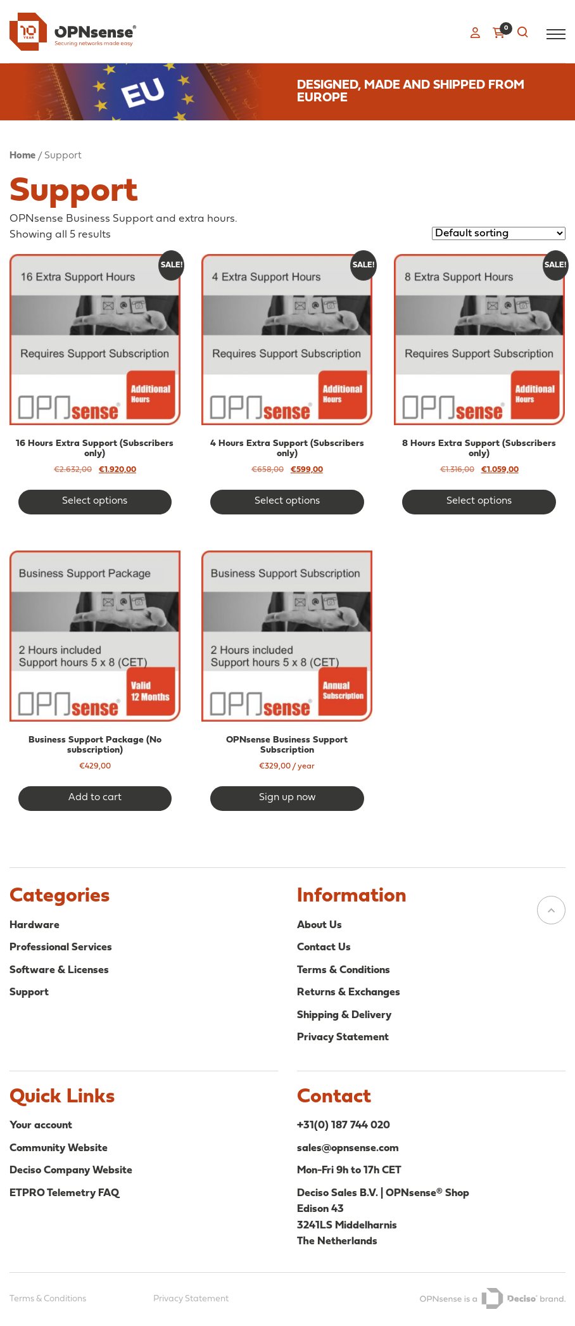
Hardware (34, 925)
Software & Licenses (59, 970)
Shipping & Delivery (344, 1015)
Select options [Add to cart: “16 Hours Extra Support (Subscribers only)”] (94, 501)
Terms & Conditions (343, 970)
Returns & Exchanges (348, 992)
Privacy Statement (343, 1037)
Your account (40, 1125)
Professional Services (60, 947)
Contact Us (324, 947)
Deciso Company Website (70, 1170)
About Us (319, 925)
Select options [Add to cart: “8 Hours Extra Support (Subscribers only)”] (479, 501)
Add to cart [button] (95, 798)
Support (29, 992)
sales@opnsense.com (348, 1148)
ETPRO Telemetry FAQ (64, 1193)
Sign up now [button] (287, 798)
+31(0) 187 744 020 (343, 1125)
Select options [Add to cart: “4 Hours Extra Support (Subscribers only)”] (287, 501)
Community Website (58, 1148)
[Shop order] (499, 233)
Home (22, 156)
